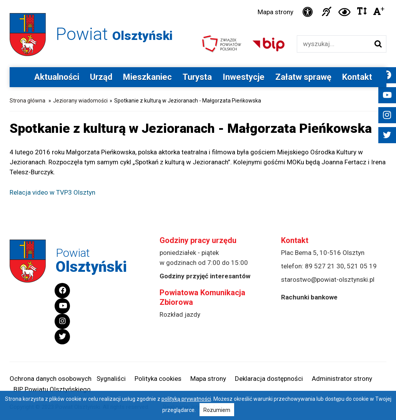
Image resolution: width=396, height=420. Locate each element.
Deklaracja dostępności (269, 378)
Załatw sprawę (303, 77)
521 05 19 (362, 266)
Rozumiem (216, 410)
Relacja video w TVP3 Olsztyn (52, 192)
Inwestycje (244, 77)
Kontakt (357, 77)
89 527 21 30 (324, 266)
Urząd (101, 77)
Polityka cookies (158, 378)
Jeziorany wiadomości (80, 101)
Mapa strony (275, 12)
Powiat (114, 34)
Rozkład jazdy (180, 314)
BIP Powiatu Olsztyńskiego (52, 389)
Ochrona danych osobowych (51, 378)
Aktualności (56, 77)
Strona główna (27, 101)
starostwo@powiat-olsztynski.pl (327, 279)
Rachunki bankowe (309, 297)
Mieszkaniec (147, 77)
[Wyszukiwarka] (333, 44)
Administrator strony (342, 378)
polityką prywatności (186, 399)
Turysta (197, 77)
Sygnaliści (111, 378)
